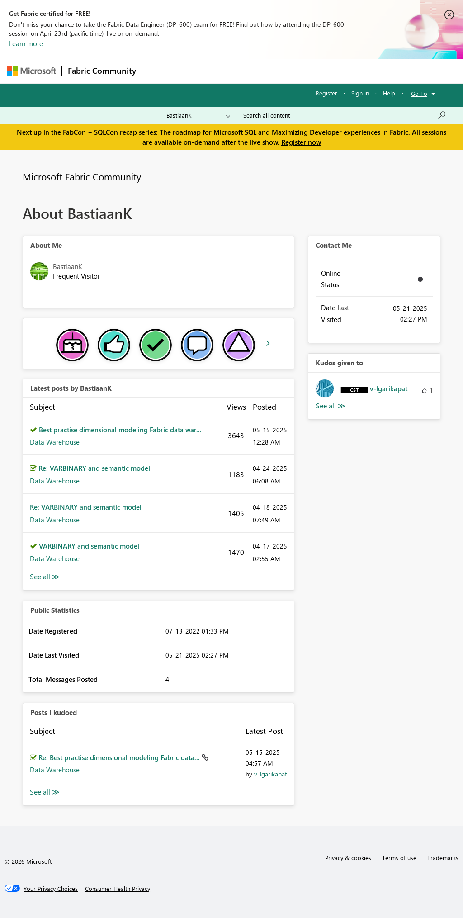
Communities (274, 71)
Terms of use (399, 857)
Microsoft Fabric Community (82, 176)
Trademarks (442, 857)
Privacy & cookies (348, 857)
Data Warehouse (55, 441)
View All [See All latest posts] (45, 577)
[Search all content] (345, 115)
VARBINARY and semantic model (89, 545)
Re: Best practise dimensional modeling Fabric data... (120, 757)
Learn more (26, 43)
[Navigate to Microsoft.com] (31, 71)
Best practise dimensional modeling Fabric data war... (120, 429)
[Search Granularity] (198, 115)
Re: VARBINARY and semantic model (94, 468)
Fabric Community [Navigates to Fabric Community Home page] (102, 70)
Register (326, 93)
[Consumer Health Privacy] (117, 888)
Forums (156, 71)
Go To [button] (419, 93)
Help (389, 93)
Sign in (360, 93)
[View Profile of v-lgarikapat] (270, 774)
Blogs (314, 71)
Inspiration (196, 71)
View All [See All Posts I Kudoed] (45, 792)
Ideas (234, 71)
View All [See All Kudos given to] (330, 406)
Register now (301, 142)
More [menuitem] (345, 71)
